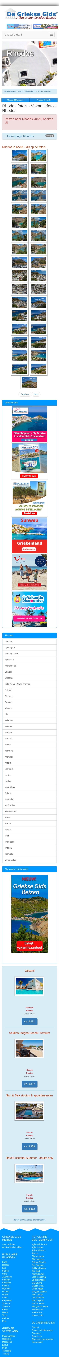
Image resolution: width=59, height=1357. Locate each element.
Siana (7, 817)
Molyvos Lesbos (39, 1292)
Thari (7, 836)
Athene (35, 1253)
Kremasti (9, 757)
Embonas (9, 678)
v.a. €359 (29, 1146)
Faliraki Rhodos (39, 1262)
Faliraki (8, 690)
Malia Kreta (37, 1283)
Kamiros (8, 732)
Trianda (8, 848)
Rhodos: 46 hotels (43, 100)
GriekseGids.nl (13, 34)
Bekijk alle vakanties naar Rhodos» (29, 1220)
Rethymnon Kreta (40, 1306)
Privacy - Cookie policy (42, 1330)
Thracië (5, 1354)
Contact (35, 1327)
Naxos (5, 1312)
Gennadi (9, 702)
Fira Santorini (38, 1265)
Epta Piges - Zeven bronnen (17, 684)
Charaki (8, 672)
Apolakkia (9, 660)
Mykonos (6, 1288)
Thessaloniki (37, 1315)
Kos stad (36, 1271)
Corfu (4, 1274)
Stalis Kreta (37, 1312)
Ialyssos (8, 708)
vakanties (15, 100)
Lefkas (5, 1294)
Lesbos (5, 1291)
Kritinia (8, 763)
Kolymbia (9, 751)
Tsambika (9, 854)
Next (36, 394)
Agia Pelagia (37, 1247)
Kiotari (8, 744)
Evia (4, 1321)
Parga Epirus (38, 1300)
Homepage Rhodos (29, 136)
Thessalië (6, 1351)
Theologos (9, 842)
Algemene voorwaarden (43, 1339)
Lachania (9, 769)
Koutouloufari (38, 1274)
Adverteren (37, 1336)
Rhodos (5, 1265)
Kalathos (9, 720)
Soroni (8, 823)
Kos (4, 1268)
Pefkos (8, 793)
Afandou (8, 641)
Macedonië (7, 1342)
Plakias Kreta (38, 1303)
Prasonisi (9, 799)
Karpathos (7, 1300)
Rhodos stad (10, 811)
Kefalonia (6, 1282)
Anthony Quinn (11, 653)
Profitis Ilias (10, 805)
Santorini (6, 1280)
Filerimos (9, 696)
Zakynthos (7, 1277)
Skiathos (6, 1303)
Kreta (4, 1262)
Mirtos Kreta (37, 1289)
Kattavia (8, 738)
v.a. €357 (29, 1084)
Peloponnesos (8, 1336)
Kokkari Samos (39, 1268)
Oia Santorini (38, 1297)
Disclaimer (36, 1333)
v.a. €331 (29, 1021)
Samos (5, 1271)
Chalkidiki (6, 1339)
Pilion (4, 1348)
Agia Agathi (10, 647)
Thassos (6, 1306)
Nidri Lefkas (37, 1294)
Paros (5, 1309)
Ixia (6, 714)
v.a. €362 (29, 1208)
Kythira (5, 1285)
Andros (5, 1318)
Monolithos (10, 787)
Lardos (8, 775)
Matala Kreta (37, 1286)
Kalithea (8, 726)
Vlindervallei (10, 860)
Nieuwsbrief (37, 1342)
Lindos (8, 781)
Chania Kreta (38, 1256)
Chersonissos (38, 1259)
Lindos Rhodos (38, 1280)
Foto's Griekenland (26, 91)
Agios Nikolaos (38, 1250)
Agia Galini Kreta (39, 1244)
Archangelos (10, 666)
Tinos (4, 1315)
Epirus (5, 1345)
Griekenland (10, 91)
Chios (5, 1297)
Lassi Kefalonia (39, 1277)
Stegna (8, 829)
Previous (25, 394)
